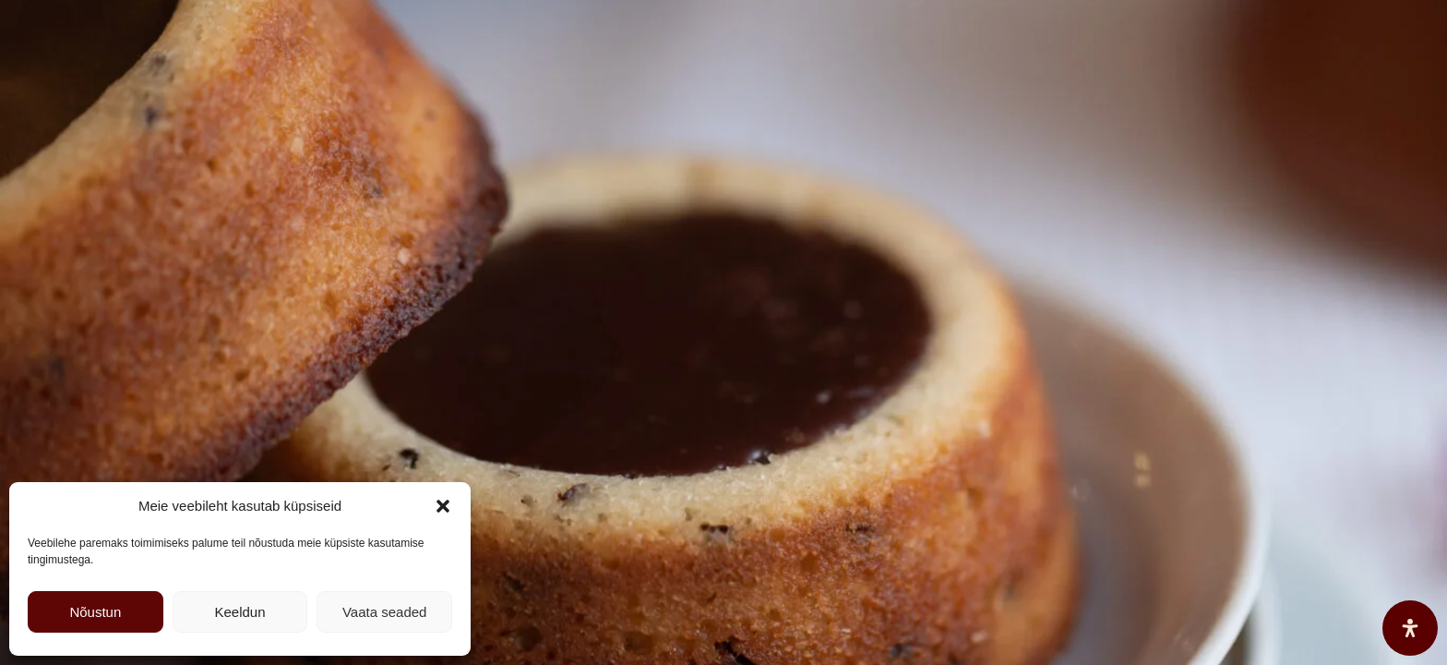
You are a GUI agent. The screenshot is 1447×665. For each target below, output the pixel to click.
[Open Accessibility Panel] (1410, 628)
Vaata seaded (384, 612)
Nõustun (95, 612)
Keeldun (239, 612)
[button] (443, 506)
